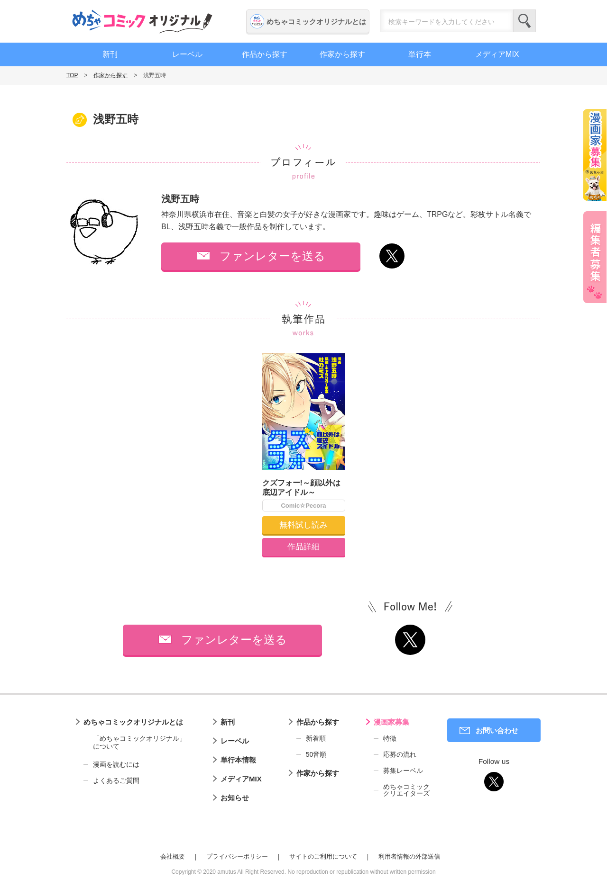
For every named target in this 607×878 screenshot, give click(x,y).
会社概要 (172, 856)
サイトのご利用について (323, 856)
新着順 (316, 738)
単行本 (419, 54)
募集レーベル (403, 770)
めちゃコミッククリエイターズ (406, 790)
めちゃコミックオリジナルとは (316, 22)
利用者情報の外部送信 (409, 856)
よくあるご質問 (116, 780)
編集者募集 (595, 257)
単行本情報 (238, 759)
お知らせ (235, 797)
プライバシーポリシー (237, 856)
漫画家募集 (391, 722)
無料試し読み (303, 524)
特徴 (389, 738)
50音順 (316, 754)
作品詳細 (303, 546)
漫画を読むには (116, 764)
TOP (72, 75)
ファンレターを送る (272, 256)
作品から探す (264, 54)
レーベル (187, 54)
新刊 (110, 54)
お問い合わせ (497, 730)
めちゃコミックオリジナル (142, 21)
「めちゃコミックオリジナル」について (134, 742)
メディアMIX (497, 54)
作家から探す (342, 54)
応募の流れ (399, 754)
